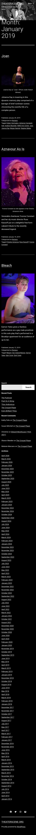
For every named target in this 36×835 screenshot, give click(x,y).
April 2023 (5, 573)
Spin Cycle (9, 355)
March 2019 (6, 668)
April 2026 (5, 456)
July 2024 (5, 524)
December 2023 (7, 547)
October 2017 (6, 714)
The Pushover (6, 398)
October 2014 (6, 779)
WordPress (21, 827)
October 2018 (6, 681)
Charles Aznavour (13, 242)
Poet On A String (7, 401)
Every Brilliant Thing (9, 411)
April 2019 (5, 665)
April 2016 (5, 757)
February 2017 (6, 737)
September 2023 (7, 557)
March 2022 (6, 613)
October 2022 (6, 593)
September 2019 (7, 655)
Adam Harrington (13, 123)
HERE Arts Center (23, 126)
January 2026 (6, 466)
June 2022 (5, 606)
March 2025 (6, 498)
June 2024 (5, 528)
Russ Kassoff (24, 242)
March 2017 (6, 734)
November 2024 (7, 511)
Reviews (15, 120)
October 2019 (6, 652)
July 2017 (5, 724)
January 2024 (6, 544)
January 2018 (6, 704)
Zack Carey (17, 355)
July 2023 (5, 564)
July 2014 (5, 789)
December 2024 (7, 508)
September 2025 (7, 479)
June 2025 (5, 488)
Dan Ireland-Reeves (18, 353)
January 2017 (6, 740)
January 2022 (6, 616)
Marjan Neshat (15, 128)
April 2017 (5, 730)
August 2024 (6, 521)
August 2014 (6, 786)
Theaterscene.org (12, 3)
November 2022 (7, 590)
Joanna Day (5, 128)
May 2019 (5, 662)
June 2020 (5, 636)
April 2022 (5, 609)
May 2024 (5, 531)
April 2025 (5, 495)
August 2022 (6, 600)
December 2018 (7, 678)
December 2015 (7, 766)
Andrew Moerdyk (11, 126)
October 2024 (6, 514)
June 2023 (5, 567)
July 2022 (5, 603)
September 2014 (7, 783)
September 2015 (7, 770)
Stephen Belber (26, 128)
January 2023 (6, 583)
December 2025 (7, 469)
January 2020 (6, 645)
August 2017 (6, 721)
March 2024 (6, 537)
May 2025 (5, 492)
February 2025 (6, 501)
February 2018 (6, 701)
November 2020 (7, 629)
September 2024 (7, 518)
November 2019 (7, 649)
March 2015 (6, 773)
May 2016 (5, 753)
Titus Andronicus (7, 404)
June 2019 (5, 658)
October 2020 (6, 632)
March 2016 (6, 760)
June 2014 (5, 792)
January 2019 (6, 675)
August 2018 (6, 685)
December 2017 (7, 707)
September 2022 (7, 596)
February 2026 (6, 462)
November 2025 (7, 472)
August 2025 (6, 482)
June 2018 (5, 688)
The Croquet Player (8, 408)
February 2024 (6, 541)
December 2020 (7, 626)
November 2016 (7, 747)
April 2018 (5, 694)
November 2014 (7, 776)
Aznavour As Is (12, 149)
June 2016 (5, 750)
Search (4, 383)
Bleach (6, 266)
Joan (5, 56)
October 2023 (6, 554)
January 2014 (6, 799)
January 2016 (6, 763)
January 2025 (6, 505)
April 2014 (5, 796)
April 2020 (5, 639)
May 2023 (5, 570)
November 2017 (7, 711)
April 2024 (5, 534)
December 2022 (7, 587)
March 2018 (6, 698)
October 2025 (6, 475)
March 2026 (6, 459)
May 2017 (5, 727)
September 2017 (7, 717)
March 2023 (6, 577)
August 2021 (6, 622)
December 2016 (7, 743)
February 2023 (6, 580)
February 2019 (6, 671)
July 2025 (5, 485)
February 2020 (6, 642)
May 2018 (5, 691)
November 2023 (7, 550)
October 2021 (6, 619)
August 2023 (6, 560)
